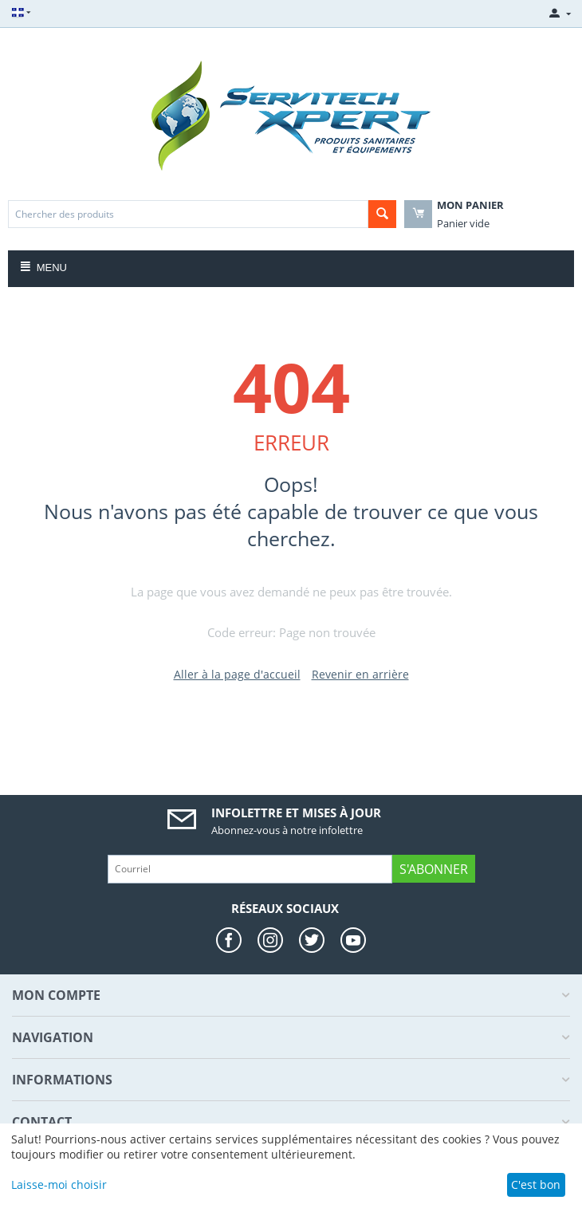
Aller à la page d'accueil (237, 674)
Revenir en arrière (360, 674)
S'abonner (433, 869)
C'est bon (535, 1184)
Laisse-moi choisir (59, 1184)
